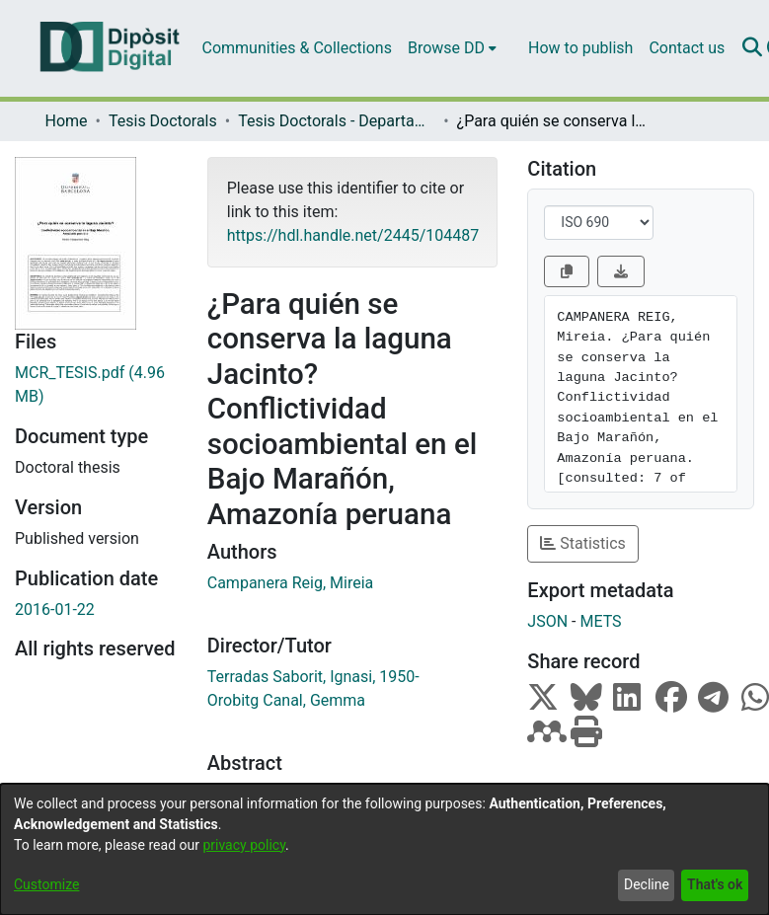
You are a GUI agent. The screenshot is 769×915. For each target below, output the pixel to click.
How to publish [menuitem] (580, 47)
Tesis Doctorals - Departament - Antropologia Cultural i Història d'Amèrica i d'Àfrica (336, 121)
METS (600, 621)
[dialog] (384, 849)
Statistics (583, 543)
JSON (547, 621)
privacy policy (243, 845)
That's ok (714, 884)
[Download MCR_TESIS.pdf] (96, 385)
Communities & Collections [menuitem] (297, 47)
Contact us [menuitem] (687, 47)
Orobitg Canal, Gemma (286, 700)
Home (66, 121)
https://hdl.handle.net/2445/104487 (353, 235)
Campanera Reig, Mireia (290, 582)
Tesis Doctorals (163, 121)
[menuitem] (452, 48)
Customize (46, 884)
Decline (646, 884)
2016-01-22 (55, 609)
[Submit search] (751, 48)
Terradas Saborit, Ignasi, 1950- (313, 676)
